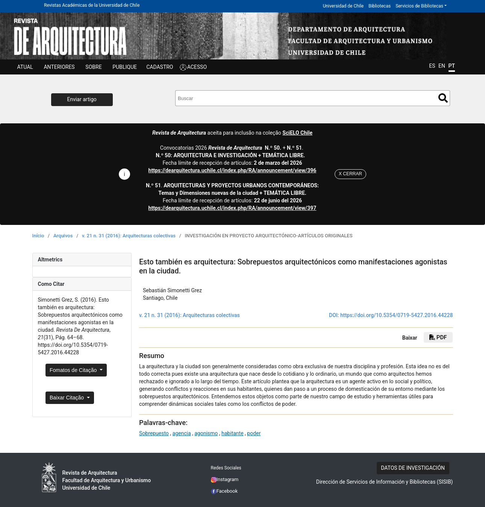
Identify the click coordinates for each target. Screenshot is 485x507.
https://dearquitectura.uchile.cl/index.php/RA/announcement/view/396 (233, 170)
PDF (438, 337)
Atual (25, 67)
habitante (232, 433)
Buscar (443, 98)
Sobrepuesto (154, 433)
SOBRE (93, 67)
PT (452, 66)
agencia (182, 433)
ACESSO (197, 67)
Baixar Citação (67, 398)
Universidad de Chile (343, 6)
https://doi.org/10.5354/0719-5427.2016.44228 (396, 315)
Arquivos (63, 235)
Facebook (224, 491)
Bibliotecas (379, 6)
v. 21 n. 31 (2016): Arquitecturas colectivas (129, 235)
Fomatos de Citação (74, 370)
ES (432, 66)
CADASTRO (159, 67)
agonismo (206, 433)
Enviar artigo (82, 99)
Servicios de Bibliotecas (419, 6)
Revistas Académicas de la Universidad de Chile (91, 5)
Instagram (225, 479)
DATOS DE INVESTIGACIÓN (413, 468)
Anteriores (59, 67)
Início (38, 235)
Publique (124, 67)
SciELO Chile (297, 133)
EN (441, 66)
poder (254, 433)
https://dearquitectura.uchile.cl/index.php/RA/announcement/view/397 (233, 208)
